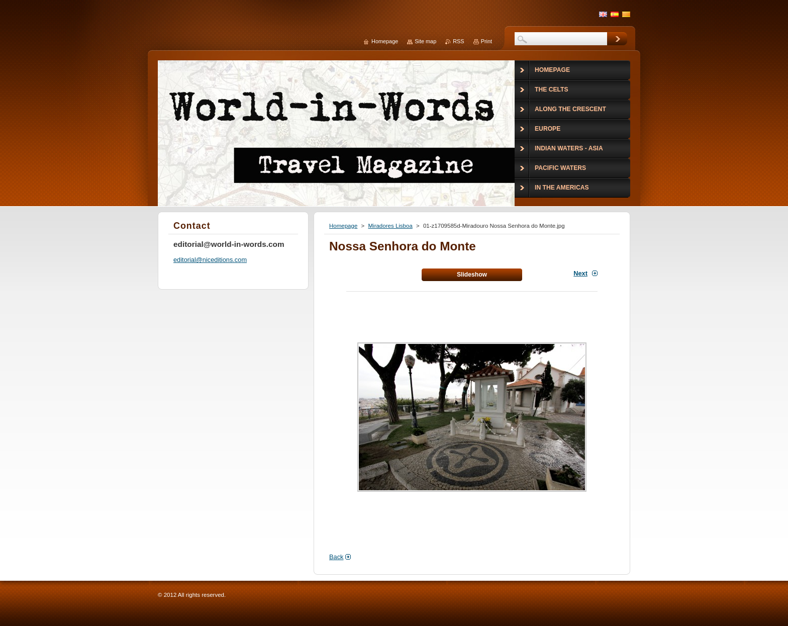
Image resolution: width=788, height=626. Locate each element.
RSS (458, 41)
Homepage (343, 226)
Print (486, 41)
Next (580, 273)
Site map (425, 41)
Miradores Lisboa (390, 226)
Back (336, 557)
